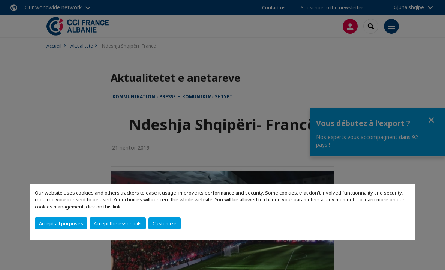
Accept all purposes (61, 223)
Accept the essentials (118, 223)
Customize (165, 223)
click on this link (103, 206)
